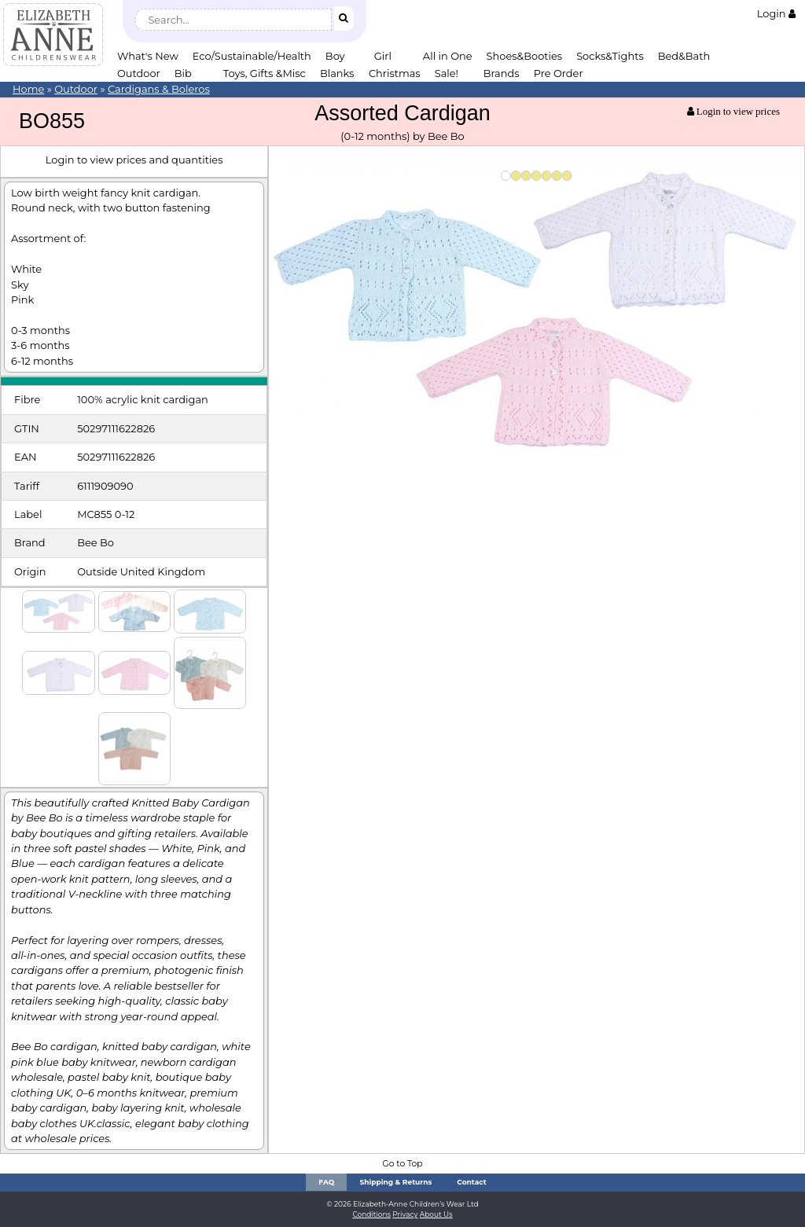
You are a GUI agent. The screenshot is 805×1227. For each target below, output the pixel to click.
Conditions (371, 1214)
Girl (382, 56)
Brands (501, 73)
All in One (447, 56)
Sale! (446, 73)
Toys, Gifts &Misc (264, 73)
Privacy (404, 1214)
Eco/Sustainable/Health (252, 56)
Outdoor (138, 73)
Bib (183, 73)
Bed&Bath (684, 56)
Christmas (395, 73)
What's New (147, 56)
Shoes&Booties (525, 56)
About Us (436, 1214)
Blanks (337, 73)
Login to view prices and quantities (134, 159)
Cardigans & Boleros (159, 89)
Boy (335, 56)
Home (28, 89)
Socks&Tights (610, 56)
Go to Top (402, 1164)
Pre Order (558, 73)
